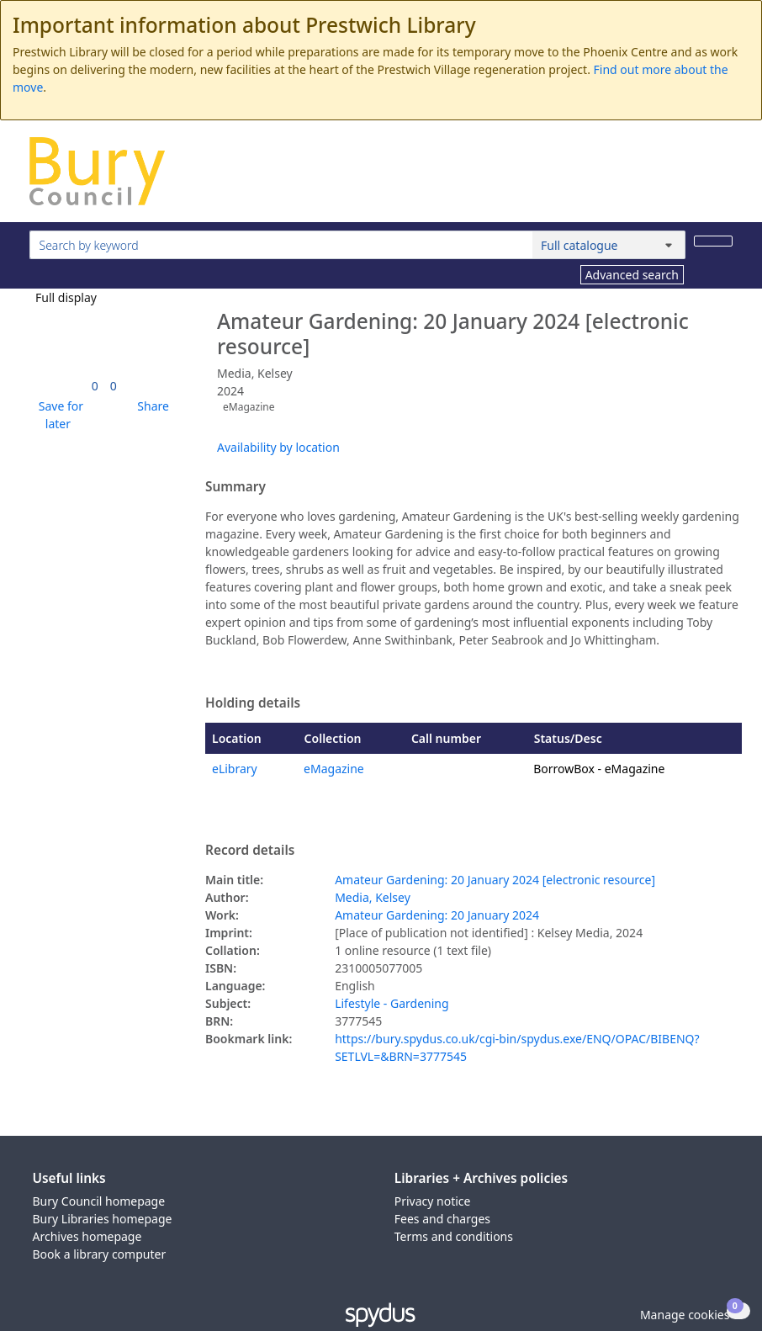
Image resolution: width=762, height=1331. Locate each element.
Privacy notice (432, 1201)
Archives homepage (87, 1236)
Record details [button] (249, 850)
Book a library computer (100, 1254)
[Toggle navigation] (724, 178)
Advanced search (632, 275)
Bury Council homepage (99, 1201)
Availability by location (278, 447)
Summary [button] (235, 487)
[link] (95, 386)
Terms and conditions (453, 1236)
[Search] (713, 241)
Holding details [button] (252, 703)
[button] (58, 414)
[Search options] (608, 245)
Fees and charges (442, 1219)
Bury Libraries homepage (102, 1219)
